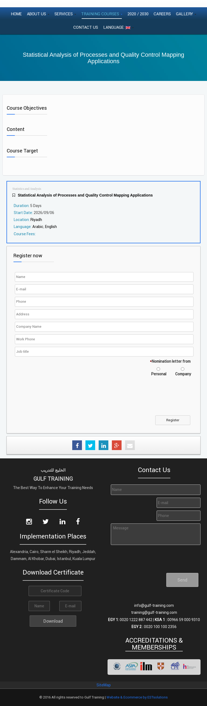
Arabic (37, 226)
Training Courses (101, 13)
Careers (162, 13)
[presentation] (57, 399)
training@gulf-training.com (154, 612)
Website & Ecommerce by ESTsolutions (137, 697)
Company (183, 374)
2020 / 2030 (138, 13)
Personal (158, 374)
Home (16, 13)
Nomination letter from (170, 361)
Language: (118, 27)
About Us (38, 13)
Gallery (186, 13)
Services (65, 13)
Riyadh (36, 219)
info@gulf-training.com (154, 605)
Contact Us (85, 27)
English (51, 226)
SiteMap (103, 685)
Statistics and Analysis (26, 189)
